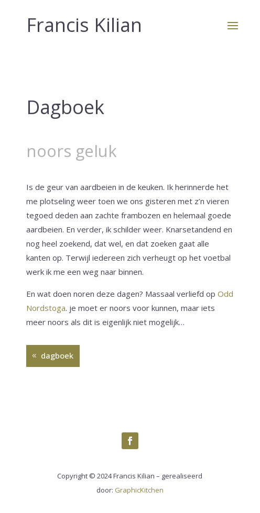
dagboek (57, 355)
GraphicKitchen (139, 490)
